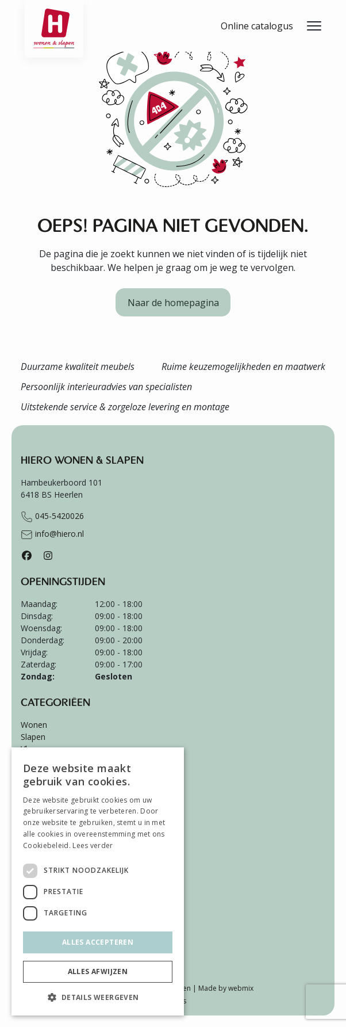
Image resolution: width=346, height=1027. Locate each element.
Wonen (34, 724)
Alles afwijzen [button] (98, 971)
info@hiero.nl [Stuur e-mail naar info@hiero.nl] (52, 534)
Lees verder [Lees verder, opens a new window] (92, 845)
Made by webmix (225, 988)
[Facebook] (27, 555)
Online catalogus (257, 26)
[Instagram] (48, 555)
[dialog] (97, 881)
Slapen (33, 736)
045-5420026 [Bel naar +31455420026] (52, 516)
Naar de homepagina (173, 302)
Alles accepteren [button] (97, 942)
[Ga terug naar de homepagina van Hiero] (54, 14)
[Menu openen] (314, 25)
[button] (97, 997)
